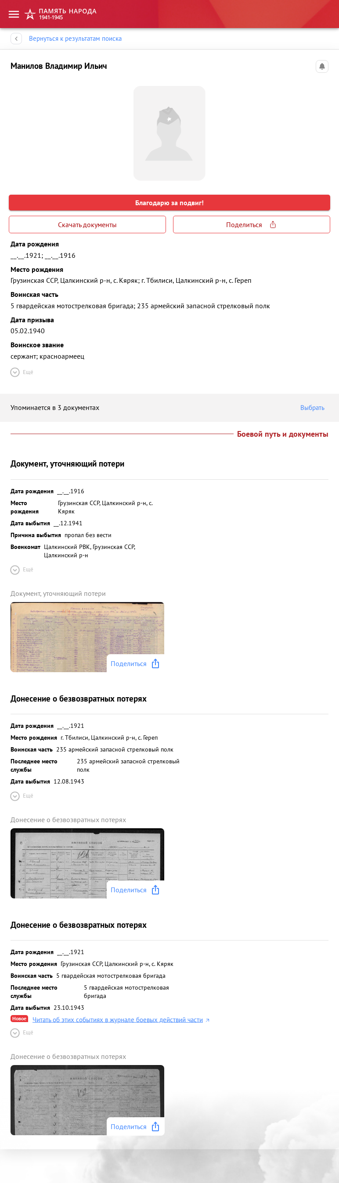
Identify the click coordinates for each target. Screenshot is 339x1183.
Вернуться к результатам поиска (75, 38)
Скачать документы (87, 224)
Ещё (21, 372)
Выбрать (314, 407)
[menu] (14, 14)
